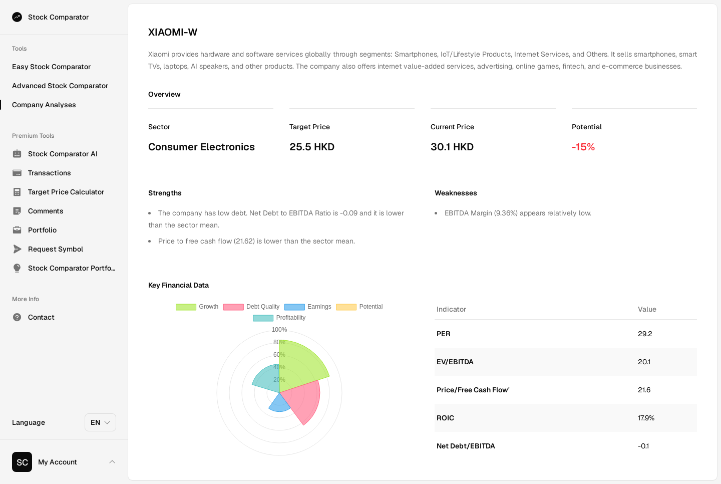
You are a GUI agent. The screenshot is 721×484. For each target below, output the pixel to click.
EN (101, 422)
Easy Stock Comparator (51, 66)
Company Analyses (44, 104)
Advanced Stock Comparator (60, 85)
